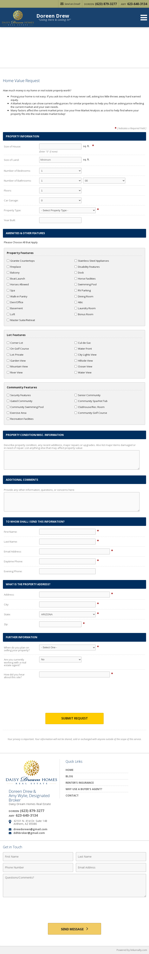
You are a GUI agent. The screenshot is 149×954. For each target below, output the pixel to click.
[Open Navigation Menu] (143, 18)
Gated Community (19, 401)
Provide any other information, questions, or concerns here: (39, 490)
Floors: (8, 190)
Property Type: (12, 210)
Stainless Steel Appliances (91, 260)
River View (15, 372)
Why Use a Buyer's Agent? (84, 789)
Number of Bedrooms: (17, 170)
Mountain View (17, 366)
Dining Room (83, 296)
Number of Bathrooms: (17, 180)
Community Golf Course (90, 413)
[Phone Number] (38, 867)
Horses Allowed (18, 284)
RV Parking (82, 290)
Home (69, 770)
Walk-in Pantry (17, 296)
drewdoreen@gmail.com (30, 829)
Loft (11, 314)
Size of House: (12, 146)
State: (7, 614)
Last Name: (10, 541)
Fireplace (14, 266)
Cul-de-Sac (82, 343)
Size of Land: (11, 160)
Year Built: (10, 220)
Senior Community (87, 395)
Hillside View (83, 360)
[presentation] (74, 698)
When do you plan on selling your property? (17, 649)
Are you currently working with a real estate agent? (15, 662)
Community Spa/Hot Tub (90, 401)
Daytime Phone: (13, 561)
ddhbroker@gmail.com (29, 833)
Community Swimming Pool (25, 407)
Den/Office (15, 302)
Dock (79, 272)
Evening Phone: (13, 571)
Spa (11, 290)
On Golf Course (18, 348)
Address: (9, 594)
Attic (78, 302)
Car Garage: (11, 200)
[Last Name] (111, 856)
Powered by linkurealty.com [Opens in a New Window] (132, 950)
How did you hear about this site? (14, 676)
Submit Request (74, 718)
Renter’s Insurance (80, 782)
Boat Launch (16, 278)
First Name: (10, 531)
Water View (82, 372)
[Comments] (74, 885)
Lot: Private (15, 354)
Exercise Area (16, 413)
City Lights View (85, 354)
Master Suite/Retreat (21, 320)
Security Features (19, 395)
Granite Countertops (21, 260)
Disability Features (87, 266)
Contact (72, 795)
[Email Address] (111, 867)
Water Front (83, 348)
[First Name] (38, 856)
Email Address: (13, 551)
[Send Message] (74, 929)
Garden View (16, 360)
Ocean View (83, 366)
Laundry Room (85, 308)
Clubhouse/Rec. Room (89, 407)
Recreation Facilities (20, 419)
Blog (69, 776)
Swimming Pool (85, 284)
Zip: (6, 624)
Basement (15, 308)
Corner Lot (15, 343)
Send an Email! (70, 4)
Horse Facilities (85, 278)
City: (6, 604)
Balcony (13, 272)
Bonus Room (83, 314)
